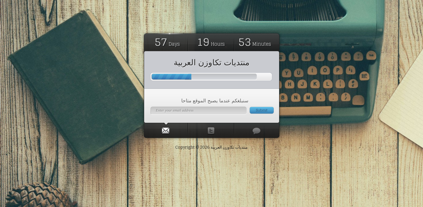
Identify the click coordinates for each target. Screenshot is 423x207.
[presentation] (166, 129)
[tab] (166, 129)
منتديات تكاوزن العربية (211, 62)
